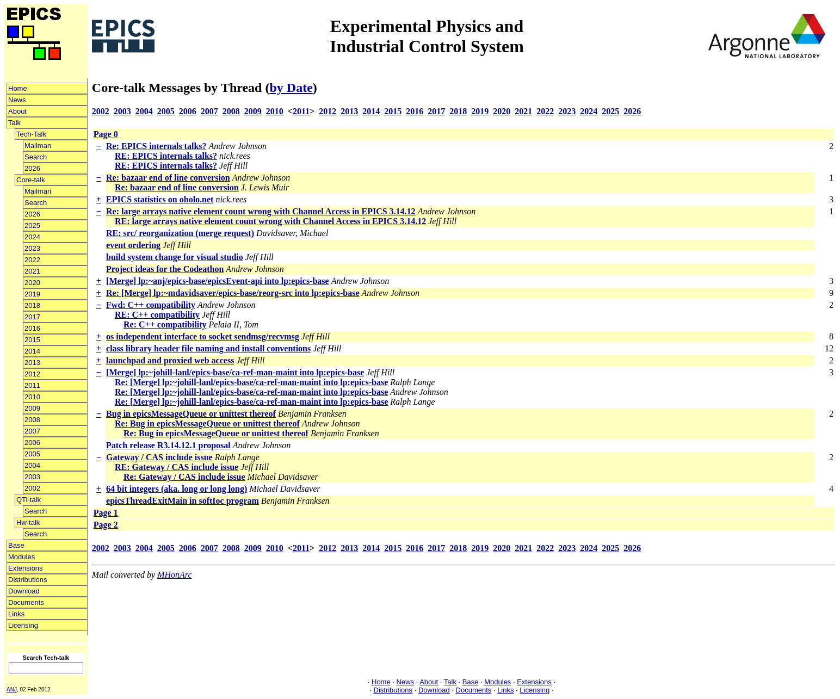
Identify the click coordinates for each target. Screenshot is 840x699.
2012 (32, 374)
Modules (21, 557)
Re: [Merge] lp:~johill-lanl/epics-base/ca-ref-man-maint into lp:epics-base (251, 382)
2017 (32, 317)
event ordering (133, 245)
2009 (32, 408)
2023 (32, 248)
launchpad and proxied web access (170, 360)
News (17, 100)
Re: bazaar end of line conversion (168, 177)
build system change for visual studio (174, 257)
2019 (32, 294)
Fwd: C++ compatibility (150, 305)
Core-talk (30, 180)
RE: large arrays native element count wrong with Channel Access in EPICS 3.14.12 (270, 221)
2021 (32, 271)
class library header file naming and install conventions (208, 348)
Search (35, 157)
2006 (32, 442)
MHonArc (174, 574)
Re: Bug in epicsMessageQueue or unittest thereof (207, 423)
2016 (32, 328)
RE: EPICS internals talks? (166, 155)
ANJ (12, 689)
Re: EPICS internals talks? (156, 146)
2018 (32, 305)
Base (16, 545)
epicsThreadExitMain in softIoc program (182, 500)
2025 (32, 225)
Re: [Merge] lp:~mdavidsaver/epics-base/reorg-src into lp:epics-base (232, 293)
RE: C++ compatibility (157, 314)
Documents (26, 602)
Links (16, 614)
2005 (32, 454)
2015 (32, 340)
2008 (32, 420)
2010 (32, 397)
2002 (32, 488)
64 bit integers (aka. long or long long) (176, 488)
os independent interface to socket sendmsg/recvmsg (202, 336)
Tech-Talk (31, 134)
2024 (32, 237)
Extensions (25, 568)
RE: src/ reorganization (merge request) (180, 233)
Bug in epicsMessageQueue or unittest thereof (191, 413)
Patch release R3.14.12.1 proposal (168, 445)
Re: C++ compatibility (164, 324)
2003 (32, 477)
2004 (32, 465)
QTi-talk (28, 500)
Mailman (37, 145)
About (17, 111)
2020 (32, 283)
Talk (14, 123)
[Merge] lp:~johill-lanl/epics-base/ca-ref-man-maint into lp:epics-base (235, 372)
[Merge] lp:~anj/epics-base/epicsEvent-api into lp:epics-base (217, 281)
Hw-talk (28, 522)
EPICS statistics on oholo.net (159, 199)
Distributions (27, 580)
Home (17, 88)
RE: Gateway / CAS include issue (176, 467)
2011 (32, 385)
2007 (32, 431)
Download (24, 591)
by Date (290, 88)
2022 (32, 260)
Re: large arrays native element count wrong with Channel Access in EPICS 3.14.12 (261, 211)
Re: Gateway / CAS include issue (184, 476)
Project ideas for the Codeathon (165, 269)
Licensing (23, 625)
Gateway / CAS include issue (159, 457)
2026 (32, 168)
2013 (32, 362)
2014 (32, 351)
